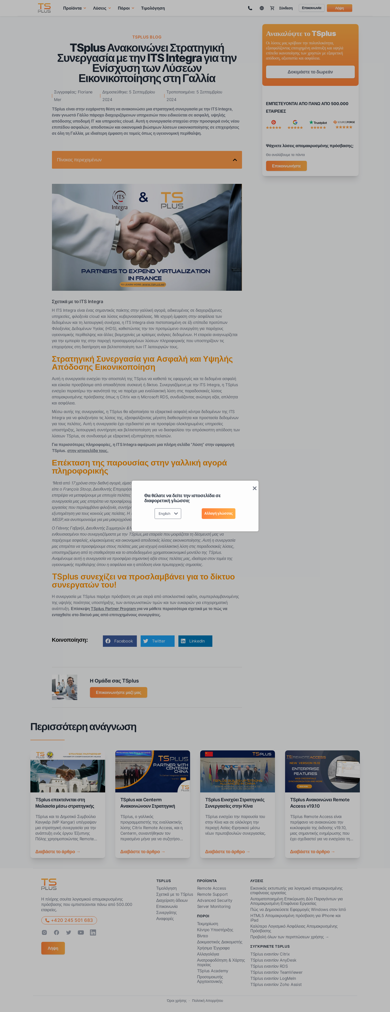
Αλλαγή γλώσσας (218, 513)
